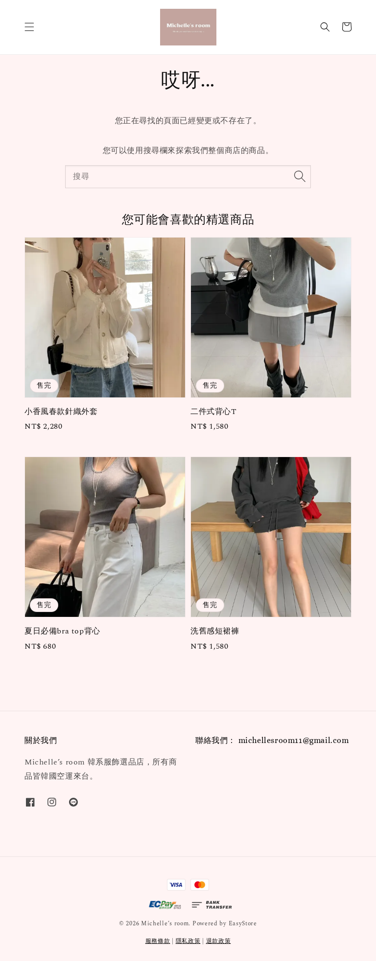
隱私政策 (188, 941)
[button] (29, 27)
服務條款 (157, 941)
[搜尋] (299, 176)
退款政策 (218, 941)
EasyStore (243, 923)
